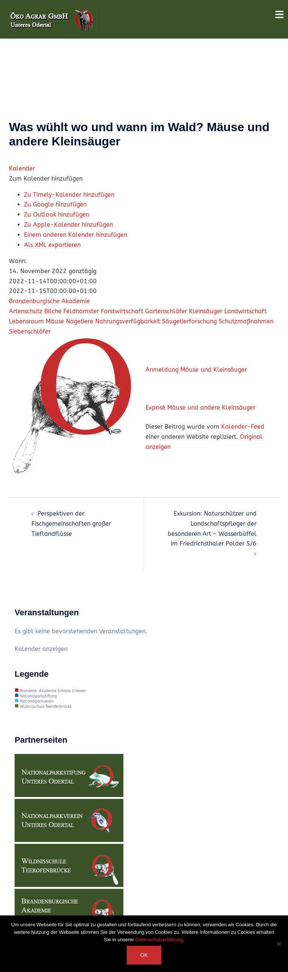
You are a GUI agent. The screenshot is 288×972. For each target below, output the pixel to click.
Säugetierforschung (189, 321)
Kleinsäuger (205, 311)
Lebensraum (26, 321)
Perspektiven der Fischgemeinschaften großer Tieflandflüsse (71, 523)
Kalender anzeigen (41, 648)
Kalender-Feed (242, 426)
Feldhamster (81, 311)
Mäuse (55, 321)
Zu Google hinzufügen (55, 204)
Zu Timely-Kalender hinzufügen (69, 194)
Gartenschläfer (166, 311)
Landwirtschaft (245, 311)
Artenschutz (25, 311)
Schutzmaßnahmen (246, 321)
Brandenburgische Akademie (49, 301)
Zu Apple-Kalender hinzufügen (68, 224)
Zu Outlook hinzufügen (56, 214)
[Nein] (278, 944)
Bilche (53, 311)
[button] (45, 178)
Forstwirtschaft (122, 311)
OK (144, 955)
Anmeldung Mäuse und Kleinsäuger (196, 369)
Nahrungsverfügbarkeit (127, 321)
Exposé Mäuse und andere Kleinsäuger (200, 407)
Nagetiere (79, 321)
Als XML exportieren (52, 244)
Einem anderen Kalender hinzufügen (75, 234)
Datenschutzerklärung (159, 939)
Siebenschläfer (30, 331)
